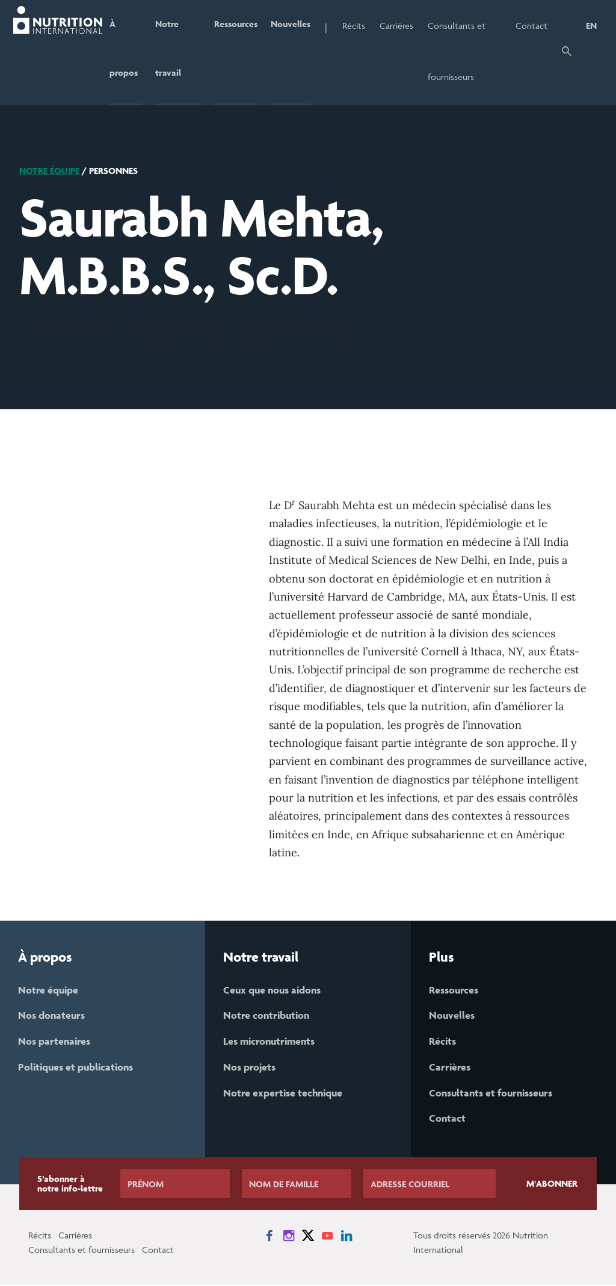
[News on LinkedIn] (346, 1236)
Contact (531, 25)
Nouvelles (292, 25)
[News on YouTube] (327, 1236)
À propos (122, 51)
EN (591, 25)
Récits (356, 25)
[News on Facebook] (269, 1236)
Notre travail (167, 51)
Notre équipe (49, 170)
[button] (566, 52)
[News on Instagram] (289, 1236)
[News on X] (308, 1236)
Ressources (236, 25)
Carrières (399, 25)
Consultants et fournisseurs (459, 51)
